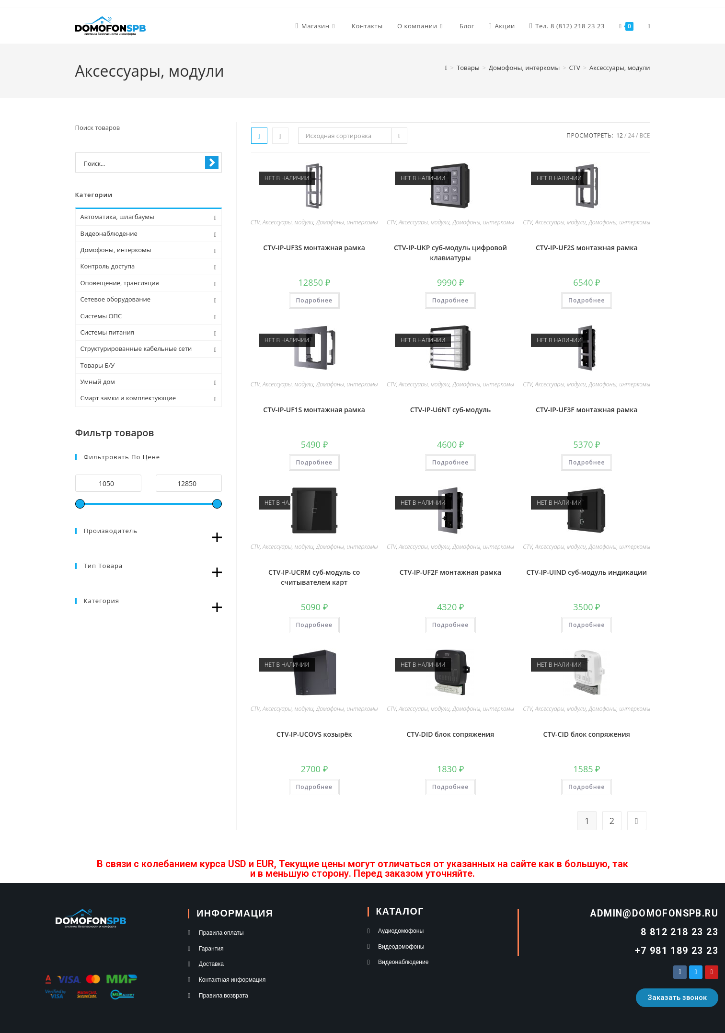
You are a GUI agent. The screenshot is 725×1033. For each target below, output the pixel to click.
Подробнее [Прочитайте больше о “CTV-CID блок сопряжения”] (586, 787)
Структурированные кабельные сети (136, 348)
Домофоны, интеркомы (347, 222)
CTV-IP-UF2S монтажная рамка (587, 247)
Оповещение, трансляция (120, 283)
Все (645, 135)
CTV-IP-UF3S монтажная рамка (314, 247)
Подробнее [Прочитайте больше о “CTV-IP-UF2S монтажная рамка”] (586, 300)
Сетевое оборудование (115, 299)
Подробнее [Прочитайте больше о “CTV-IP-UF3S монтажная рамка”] (314, 300)
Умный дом (98, 381)
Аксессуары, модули (619, 67)
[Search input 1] (142, 163)
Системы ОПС (101, 316)
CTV (255, 222)
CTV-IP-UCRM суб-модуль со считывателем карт (314, 577)
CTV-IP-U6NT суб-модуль (450, 409)
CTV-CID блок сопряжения (586, 734)
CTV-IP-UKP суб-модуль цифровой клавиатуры (450, 252)
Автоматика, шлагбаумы (117, 216)
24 (631, 135)
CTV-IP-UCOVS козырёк (314, 734)
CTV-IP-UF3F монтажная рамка (586, 409)
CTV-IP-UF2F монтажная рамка (450, 572)
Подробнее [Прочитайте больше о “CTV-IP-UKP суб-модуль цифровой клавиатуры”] (450, 300)
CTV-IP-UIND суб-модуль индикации (586, 572)
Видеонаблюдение (109, 233)
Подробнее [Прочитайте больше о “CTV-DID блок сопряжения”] (450, 787)
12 (619, 135)
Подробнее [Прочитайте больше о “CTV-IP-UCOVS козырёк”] (314, 787)
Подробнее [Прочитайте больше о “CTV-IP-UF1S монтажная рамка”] (314, 462)
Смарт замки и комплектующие (128, 398)
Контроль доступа (108, 266)
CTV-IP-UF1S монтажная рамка (314, 409)
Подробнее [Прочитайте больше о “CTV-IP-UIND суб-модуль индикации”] (586, 625)
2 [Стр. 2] (612, 820)
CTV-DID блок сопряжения (451, 734)
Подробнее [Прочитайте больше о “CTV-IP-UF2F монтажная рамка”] (450, 625)
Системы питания (107, 332)
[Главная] (446, 67)
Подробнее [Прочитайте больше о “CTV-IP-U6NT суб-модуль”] (450, 462)
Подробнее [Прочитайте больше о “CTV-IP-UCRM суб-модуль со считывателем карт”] (314, 625)
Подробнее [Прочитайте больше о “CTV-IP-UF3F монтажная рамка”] (586, 462)
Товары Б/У (98, 365)
